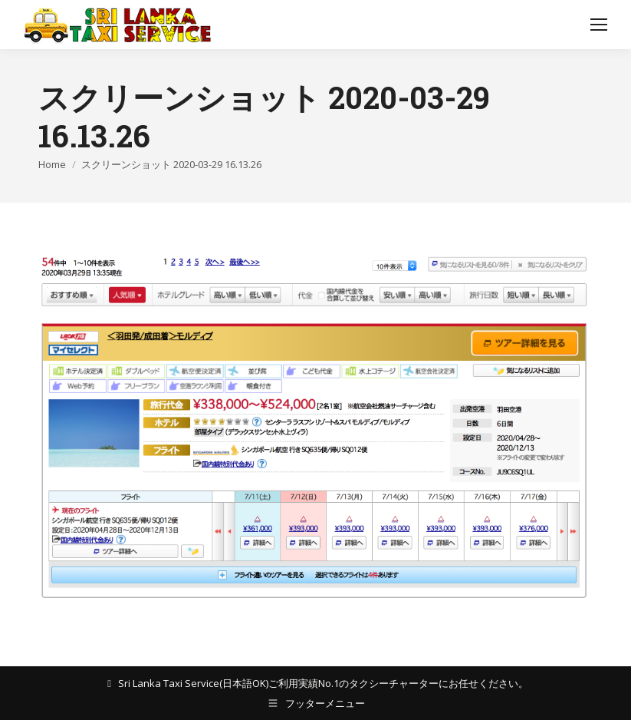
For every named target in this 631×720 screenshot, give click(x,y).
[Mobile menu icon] (599, 24)
